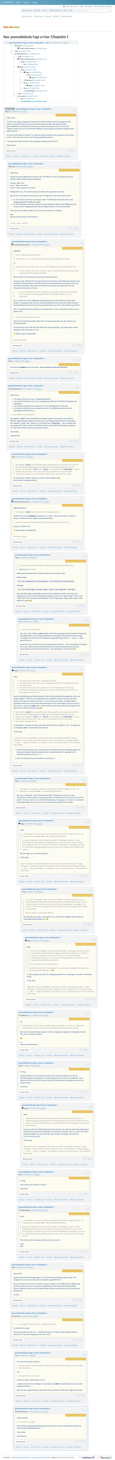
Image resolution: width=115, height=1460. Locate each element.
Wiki (18, 2)
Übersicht (36, 10)
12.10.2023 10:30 (18, 361)
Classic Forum (63, 1457)
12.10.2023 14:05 (36, 1210)
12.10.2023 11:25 (24, 670)
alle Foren (16, 156)
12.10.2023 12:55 (28, 1065)
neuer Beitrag (27, 10)
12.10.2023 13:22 (34, 1108)
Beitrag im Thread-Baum (64, 156)
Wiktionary (17, 526)
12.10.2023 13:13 (28, 1174)
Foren (44, 10)
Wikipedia (16, 281)
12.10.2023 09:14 (15, 112)
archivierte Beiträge (65, 16)
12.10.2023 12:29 (24, 558)
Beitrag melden (11, 151)
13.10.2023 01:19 (23, 1355)
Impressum (36, 1457)
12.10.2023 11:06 (30, 389)
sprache (24, 112)
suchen (65, 10)
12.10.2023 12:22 (24, 781)
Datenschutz (45, 1457)
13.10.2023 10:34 (36, 1411)
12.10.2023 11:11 (21, 457)
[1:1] (44, 700)
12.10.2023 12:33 (37, 940)
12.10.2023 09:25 (21, 167)
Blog (35, 2)
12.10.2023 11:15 (37, 502)
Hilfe (71, 10)
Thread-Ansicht (38, 16)
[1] (26, 698)
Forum (26, 2)
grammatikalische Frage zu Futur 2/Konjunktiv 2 (34, 109)
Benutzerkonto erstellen (48, 156)
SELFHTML (8, 2)
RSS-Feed (55, 16)
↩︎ (39, 754)
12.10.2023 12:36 (36, 1015)
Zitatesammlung (55, 10)
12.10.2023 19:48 (26, 1316)
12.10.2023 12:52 (21, 1267)
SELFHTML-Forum (27, 16)
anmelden (36, 156)
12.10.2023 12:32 (31, 891)
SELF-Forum (10, 109)
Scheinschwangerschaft (31, 1136)
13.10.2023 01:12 (27, 621)
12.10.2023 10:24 (37, 245)
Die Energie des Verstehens (21, 1457)
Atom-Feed (48, 16)
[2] (65, 724)
